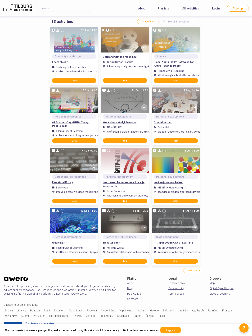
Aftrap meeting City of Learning (173, 242)
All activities (190, 8)
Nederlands (76, 310)
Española (59, 310)
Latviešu (183, 310)
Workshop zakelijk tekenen (119, 122)
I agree (170, 330)
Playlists (163, 8)
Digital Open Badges (222, 288)
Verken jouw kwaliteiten (168, 182)
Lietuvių (21, 310)
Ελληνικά (168, 310)
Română (213, 310)
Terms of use (176, 293)
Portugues (39, 315)
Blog (130, 288)
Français (227, 310)
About (142, 8)
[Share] (93, 47)
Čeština (149, 315)
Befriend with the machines (120, 56)
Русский (92, 310)
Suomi (25, 315)
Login (216, 8)
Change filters (147, 21)
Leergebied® (60, 62)
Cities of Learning (220, 293)
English (9, 310)
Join (74, 80)
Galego (154, 310)
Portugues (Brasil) (59, 315)
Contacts (132, 299)
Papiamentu (106, 315)
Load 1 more (193, 270)
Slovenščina (108, 310)
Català (137, 315)
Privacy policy (176, 283)
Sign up (238, 8)
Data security (176, 288)
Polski (162, 315)
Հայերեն (198, 310)
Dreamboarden (163, 122)
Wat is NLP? (59, 242)
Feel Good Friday (62, 182)
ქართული (11, 315)
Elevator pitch (111, 242)
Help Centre (134, 293)
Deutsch (35, 310)
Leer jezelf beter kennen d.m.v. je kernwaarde (123, 184)
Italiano (141, 310)
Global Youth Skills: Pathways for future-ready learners (174, 64)
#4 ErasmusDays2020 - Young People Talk (70, 124)
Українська (126, 310)
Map (212, 283)
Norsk (78, 315)
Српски (90, 315)
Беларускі (123, 315)
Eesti (47, 310)
